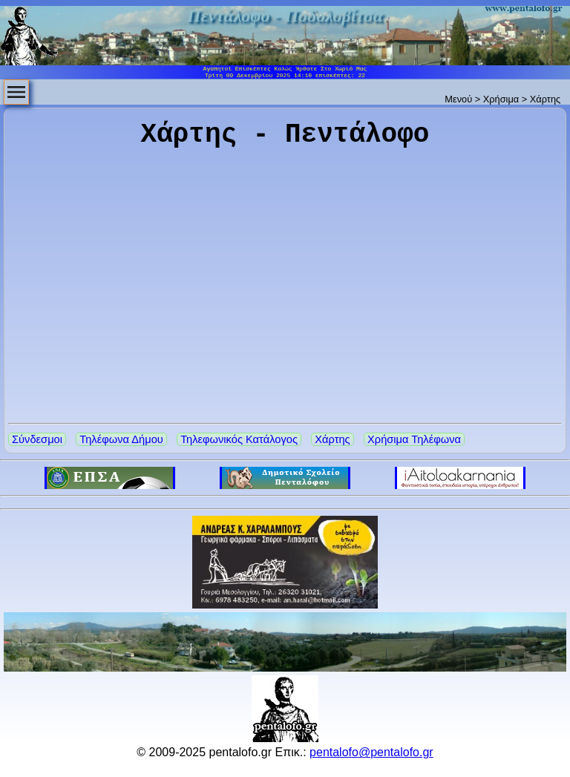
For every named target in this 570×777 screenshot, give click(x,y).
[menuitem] (16, 92)
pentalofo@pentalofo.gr (371, 752)
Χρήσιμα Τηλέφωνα (414, 439)
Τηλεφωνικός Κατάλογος (239, 439)
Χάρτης (332, 439)
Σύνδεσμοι (37, 439)
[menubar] (16, 92)
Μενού (458, 99)
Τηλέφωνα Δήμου (121, 439)
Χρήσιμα (501, 99)
